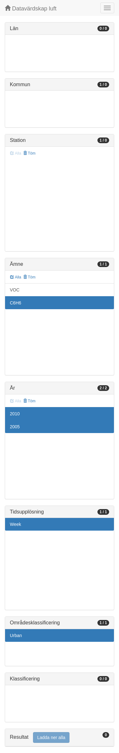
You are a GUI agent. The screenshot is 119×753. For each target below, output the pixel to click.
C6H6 (15, 302)
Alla (15, 277)
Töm (29, 153)
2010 (15, 413)
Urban (16, 635)
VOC (14, 289)
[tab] (59, 737)
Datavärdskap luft (30, 8)
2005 (15, 426)
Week (15, 524)
